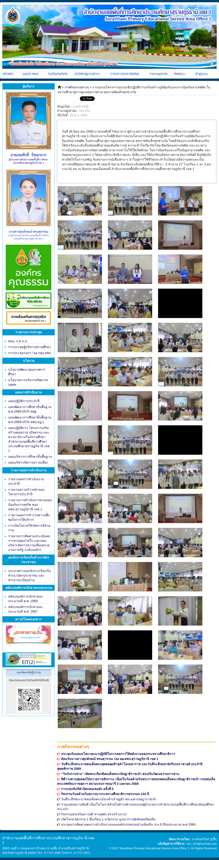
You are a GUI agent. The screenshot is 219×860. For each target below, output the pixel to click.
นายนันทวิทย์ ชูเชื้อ (204, 839)
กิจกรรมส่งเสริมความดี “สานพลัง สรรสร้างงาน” (94, 814)
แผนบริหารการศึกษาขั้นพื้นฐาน (30, 456)
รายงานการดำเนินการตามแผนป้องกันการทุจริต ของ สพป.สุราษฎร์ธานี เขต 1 (30, 504)
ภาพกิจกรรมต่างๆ (77, 87)
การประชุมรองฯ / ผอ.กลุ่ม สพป (29, 353)
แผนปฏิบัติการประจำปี (23, 401)
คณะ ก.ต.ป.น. (18, 341)
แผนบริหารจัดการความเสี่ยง (28, 462)
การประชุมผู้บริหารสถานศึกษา (29, 347)
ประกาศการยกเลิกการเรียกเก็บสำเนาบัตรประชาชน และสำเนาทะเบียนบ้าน (29, 575)
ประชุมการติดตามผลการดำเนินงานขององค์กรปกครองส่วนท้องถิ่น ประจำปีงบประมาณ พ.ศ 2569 (128, 824)
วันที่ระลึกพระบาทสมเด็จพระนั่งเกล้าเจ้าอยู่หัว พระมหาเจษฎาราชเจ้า (108, 799)
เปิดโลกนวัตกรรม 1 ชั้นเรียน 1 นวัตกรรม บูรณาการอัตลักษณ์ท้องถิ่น (108, 819)
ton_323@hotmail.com (202, 843)
